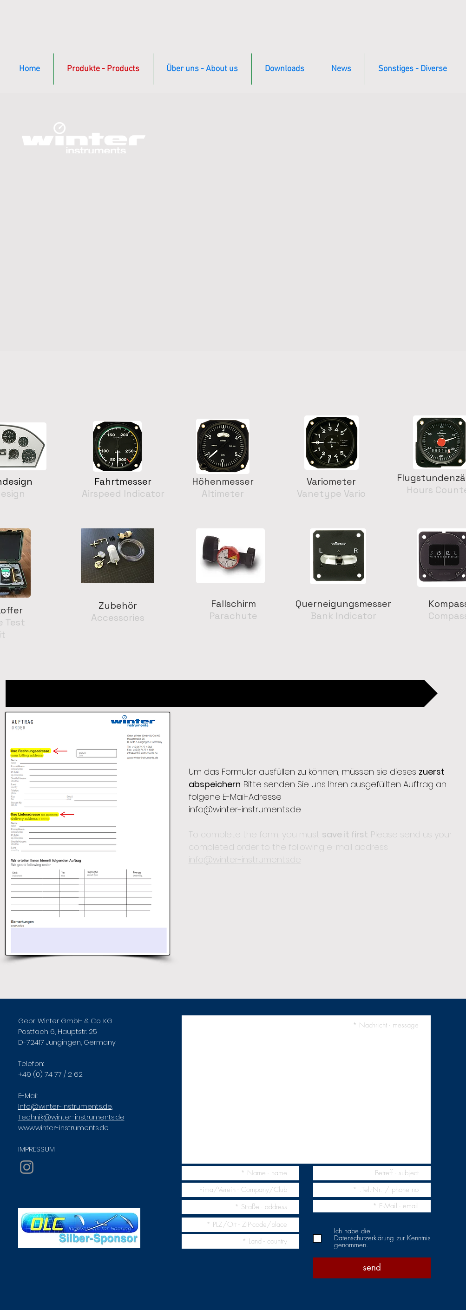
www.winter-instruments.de (63, 1127)
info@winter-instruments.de (245, 809)
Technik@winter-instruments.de (71, 1117)
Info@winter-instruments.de (65, 1106)
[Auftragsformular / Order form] (222, 693)
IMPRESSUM (36, 1149)
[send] (372, 1267)
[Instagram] (27, 1167)
